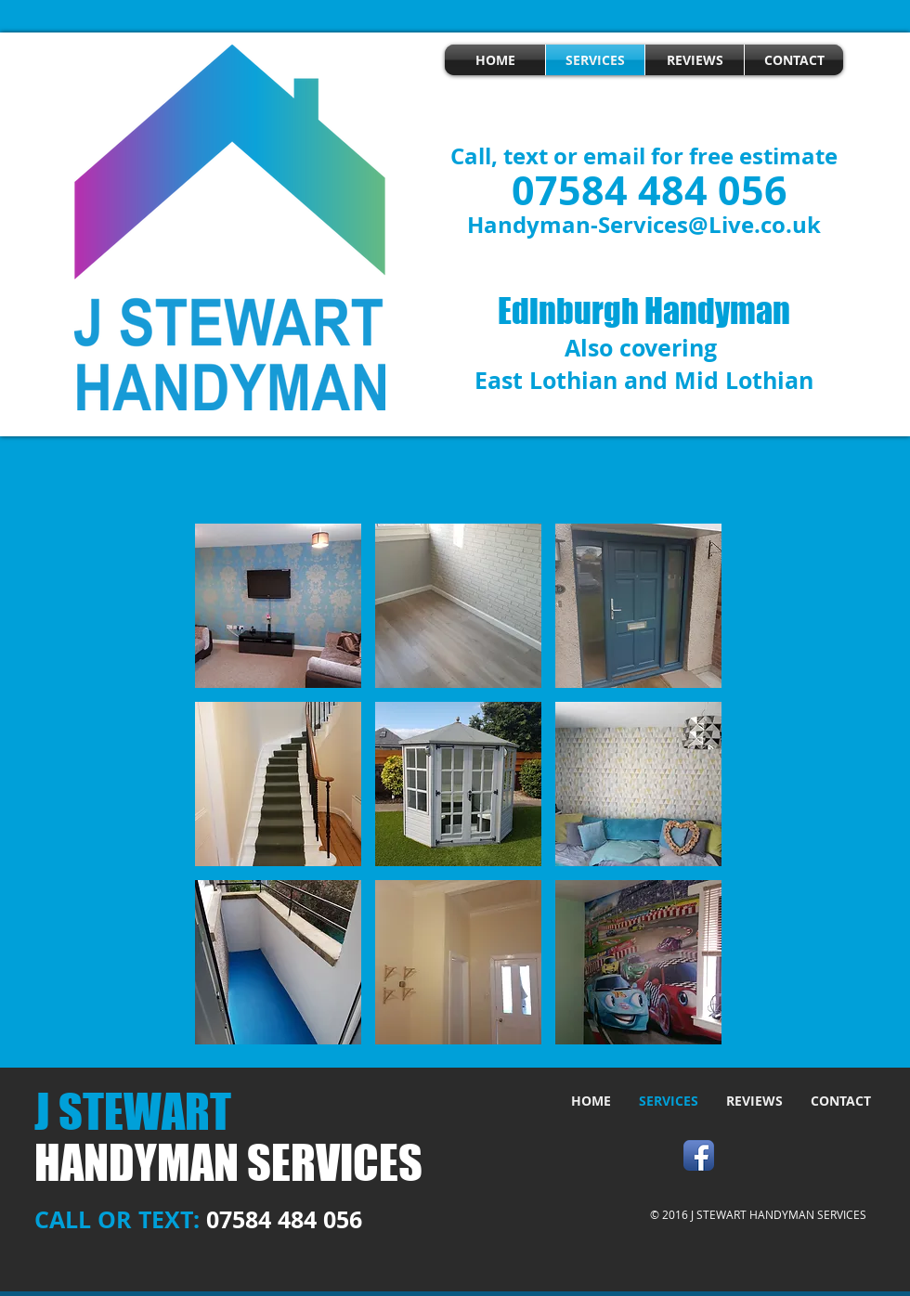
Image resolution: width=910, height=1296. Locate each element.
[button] (278, 606)
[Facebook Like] (793, 1154)
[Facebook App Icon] (698, 1155)
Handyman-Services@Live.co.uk (644, 224)
